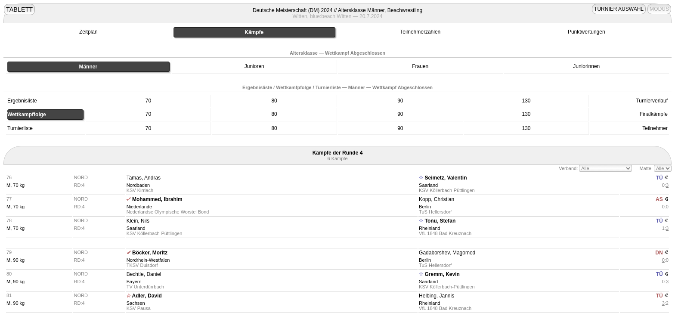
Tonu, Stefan (439, 221)
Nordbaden (138, 185)
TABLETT (19, 9)
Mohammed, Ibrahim (157, 199)
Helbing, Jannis (436, 296)
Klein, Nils (138, 221)
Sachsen (136, 303)
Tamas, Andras (144, 178)
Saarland (428, 185)
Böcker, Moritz (149, 253)
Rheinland (429, 228)
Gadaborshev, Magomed (447, 253)
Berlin (425, 206)
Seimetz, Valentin (445, 178)
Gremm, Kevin (441, 274)
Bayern (134, 281)
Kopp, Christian (436, 199)
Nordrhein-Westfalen (148, 260)
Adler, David (147, 296)
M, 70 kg (15, 185)
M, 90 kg (15, 260)
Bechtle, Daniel (144, 274)
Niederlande (139, 206)
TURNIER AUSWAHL (619, 9)
